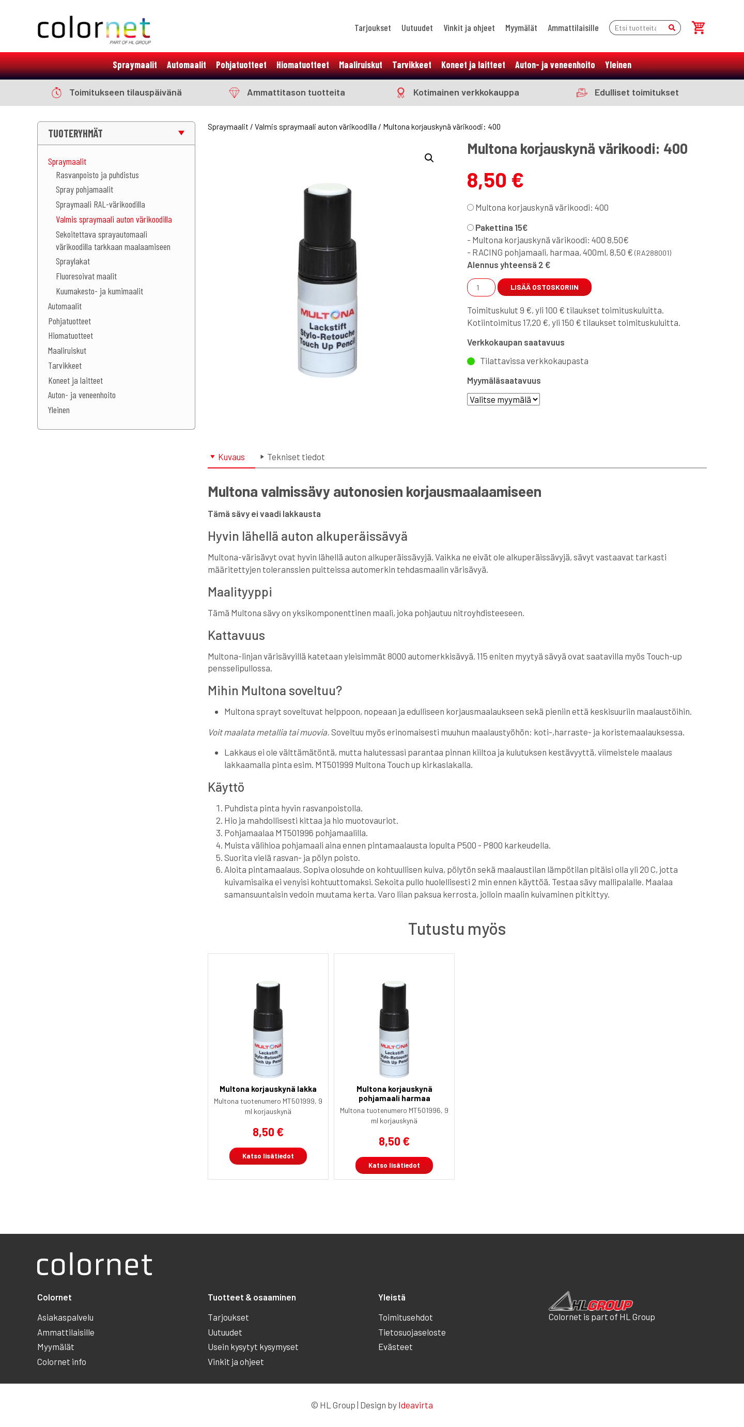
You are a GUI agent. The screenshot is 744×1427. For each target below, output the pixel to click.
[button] (429, 158)
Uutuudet (417, 27)
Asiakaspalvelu (65, 1317)
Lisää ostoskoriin (544, 287)
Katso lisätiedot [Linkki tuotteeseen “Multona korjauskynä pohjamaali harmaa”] (394, 1165)
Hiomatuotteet (302, 64)
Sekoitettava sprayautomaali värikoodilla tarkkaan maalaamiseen (113, 240)
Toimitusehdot (405, 1317)
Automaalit (186, 64)
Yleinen (618, 64)
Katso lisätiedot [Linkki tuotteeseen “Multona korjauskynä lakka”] (268, 1156)
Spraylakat (73, 260)
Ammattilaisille (573, 27)
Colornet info (61, 1361)
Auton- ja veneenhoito (555, 64)
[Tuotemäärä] (481, 287)
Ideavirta (415, 1405)
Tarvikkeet (411, 64)
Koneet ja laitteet (473, 64)
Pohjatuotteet (241, 64)
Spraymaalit (135, 64)
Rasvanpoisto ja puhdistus (97, 174)
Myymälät (521, 27)
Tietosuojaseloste (412, 1332)
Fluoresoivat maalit (86, 275)
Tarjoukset (372, 27)
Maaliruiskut (360, 64)
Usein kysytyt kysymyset (253, 1346)
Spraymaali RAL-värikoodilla (100, 204)
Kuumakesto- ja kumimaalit (99, 290)
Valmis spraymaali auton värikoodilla (114, 219)
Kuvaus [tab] (231, 456)
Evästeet (395, 1346)
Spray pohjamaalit (84, 189)
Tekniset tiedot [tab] (296, 456)
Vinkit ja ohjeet (469, 27)
